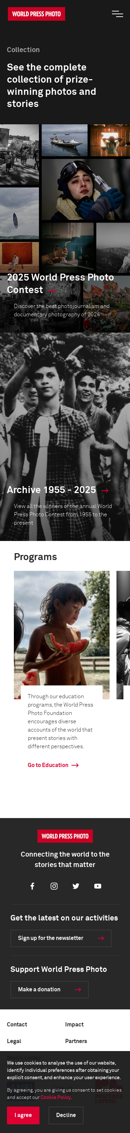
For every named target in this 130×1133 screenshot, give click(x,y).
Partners (76, 1041)
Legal (14, 1041)
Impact (74, 1024)
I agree (23, 1115)
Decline (66, 1115)
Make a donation (39, 989)
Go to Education (48, 765)
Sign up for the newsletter (50, 938)
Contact (17, 1024)
